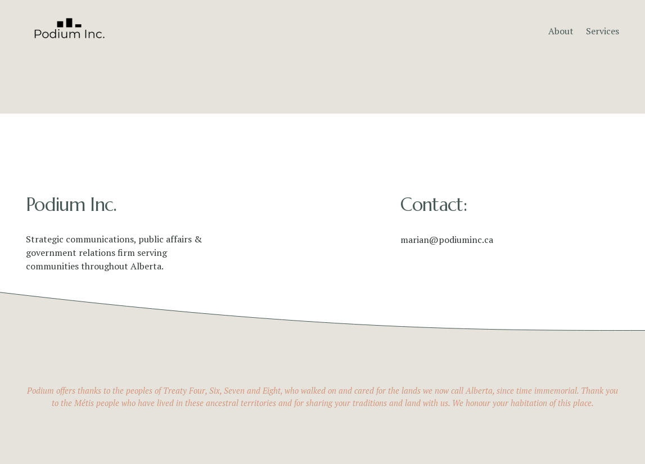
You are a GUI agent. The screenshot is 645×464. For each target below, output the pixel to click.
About (561, 31)
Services (602, 31)
